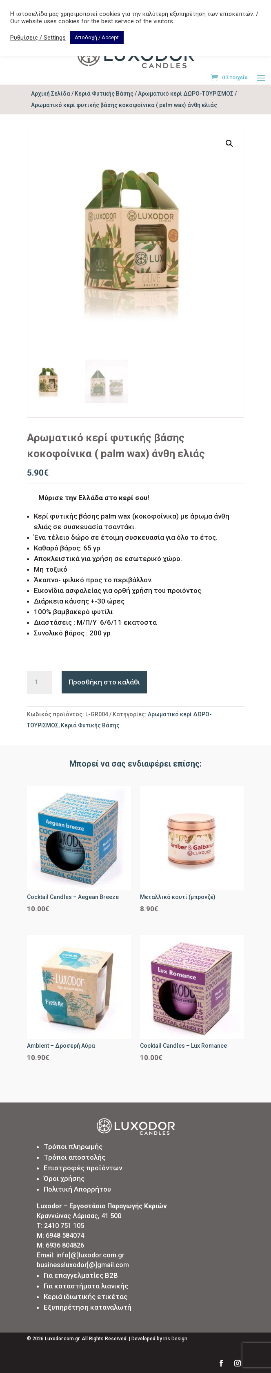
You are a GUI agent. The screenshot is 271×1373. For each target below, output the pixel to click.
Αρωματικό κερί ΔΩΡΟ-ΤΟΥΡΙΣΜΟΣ (185, 93)
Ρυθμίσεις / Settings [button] (38, 37)
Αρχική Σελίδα (50, 93)
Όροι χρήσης (64, 1178)
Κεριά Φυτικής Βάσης (104, 93)
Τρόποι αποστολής (74, 1157)
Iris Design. (176, 1339)
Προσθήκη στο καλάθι (104, 682)
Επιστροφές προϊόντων (83, 1168)
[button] (229, 143)
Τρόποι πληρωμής (73, 1147)
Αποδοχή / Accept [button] (97, 37)
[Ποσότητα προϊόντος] (39, 682)
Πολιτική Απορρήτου (77, 1189)
